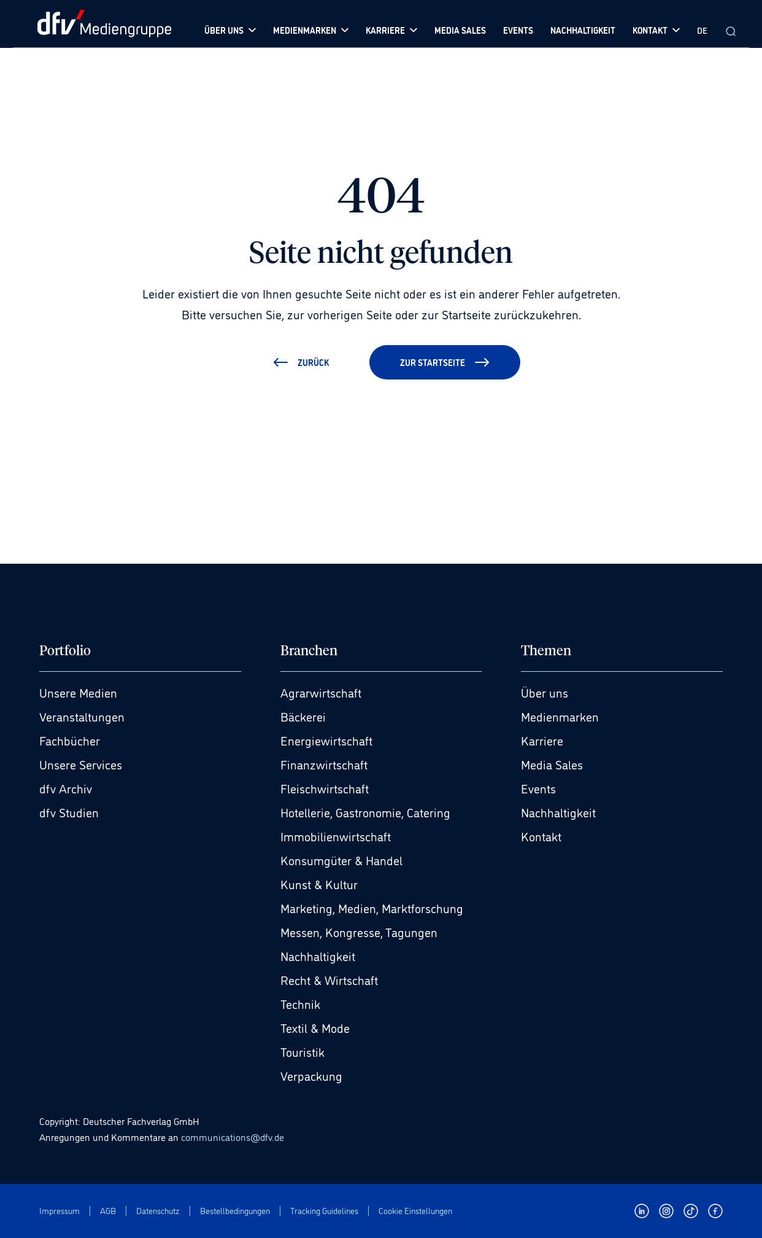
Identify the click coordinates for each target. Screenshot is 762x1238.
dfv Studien (69, 811)
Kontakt (541, 835)
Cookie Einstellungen (415, 1210)
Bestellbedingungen (235, 1210)
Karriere (542, 740)
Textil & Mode (315, 1027)
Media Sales (552, 764)
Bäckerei (303, 716)
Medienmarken (560, 716)
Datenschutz (158, 1210)
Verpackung (311, 1075)
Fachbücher (69, 740)
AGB (108, 1210)
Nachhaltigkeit (317, 955)
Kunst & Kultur (319, 883)
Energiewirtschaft (326, 740)
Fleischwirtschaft (324, 787)
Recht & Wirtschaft (329, 979)
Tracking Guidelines (324, 1210)
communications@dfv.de (232, 1136)
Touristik (302, 1051)
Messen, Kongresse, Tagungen (358, 931)
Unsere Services (80, 764)
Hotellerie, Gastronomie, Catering (365, 811)
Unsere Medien (78, 692)
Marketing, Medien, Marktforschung (371, 907)
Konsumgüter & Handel (341, 859)
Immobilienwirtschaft (335, 835)
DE (702, 30)
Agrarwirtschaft (320, 692)
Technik (300, 1003)
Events (538, 787)
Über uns (544, 692)
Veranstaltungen (82, 716)
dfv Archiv (65, 787)
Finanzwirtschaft (324, 764)
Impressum (59, 1210)
